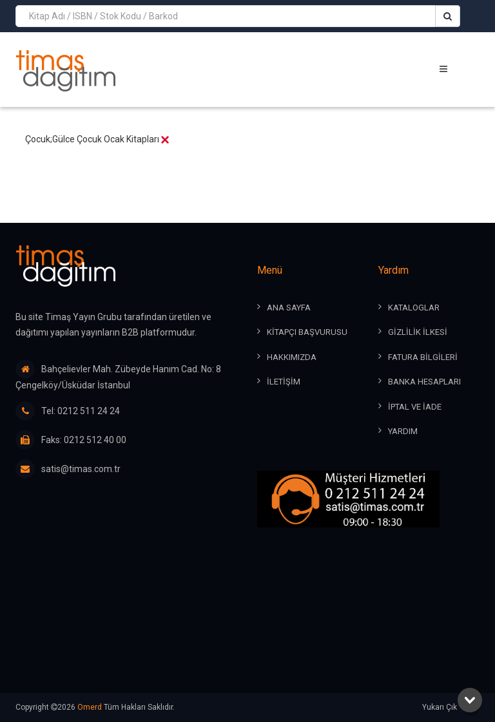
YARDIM (403, 431)
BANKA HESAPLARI (424, 381)
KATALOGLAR (414, 307)
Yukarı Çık (451, 707)
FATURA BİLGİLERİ (423, 357)
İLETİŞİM (283, 381)
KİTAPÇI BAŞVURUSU (307, 332)
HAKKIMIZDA (291, 357)
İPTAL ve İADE (415, 407)
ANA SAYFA (289, 307)
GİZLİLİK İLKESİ (417, 332)
